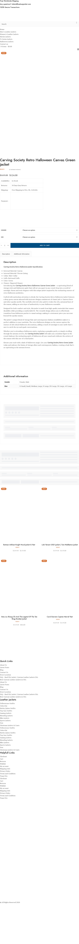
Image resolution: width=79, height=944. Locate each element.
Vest (1, 767)
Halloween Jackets (6, 41)
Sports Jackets (5, 764)
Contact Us (4, 716)
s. (36, 371)
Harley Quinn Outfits (7, 752)
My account (4, 810)
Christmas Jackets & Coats (9, 769)
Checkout (3, 801)
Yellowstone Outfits (7, 747)
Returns (3, 805)
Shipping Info (5, 813)
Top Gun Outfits (6, 755)
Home (2, 29)
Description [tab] (6, 298)
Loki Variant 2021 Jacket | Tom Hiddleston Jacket (60, 589)
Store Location (5, 719)
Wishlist (3, 808)
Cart (1, 803)
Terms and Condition (7, 818)
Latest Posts (4, 711)
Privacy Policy (5, 815)
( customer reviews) (15, 213)
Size (2, 281)
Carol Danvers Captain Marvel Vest (60, 661)
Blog (1, 714)
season (8, 348)
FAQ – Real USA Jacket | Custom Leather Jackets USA (19, 721)
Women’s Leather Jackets (9, 34)
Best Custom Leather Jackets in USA (13, 724)
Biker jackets (4, 762)
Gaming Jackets (5, 757)
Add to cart (45, 289)
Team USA (3, 820)
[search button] (76, 24)
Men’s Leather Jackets (8, 32)
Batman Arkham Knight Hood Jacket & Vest (19, 589)
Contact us (4, 44)
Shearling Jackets (6, 760)
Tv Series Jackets (6, 39)
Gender (3, 274)
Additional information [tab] (21, 298)
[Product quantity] (5, 289)
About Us (3, 709)
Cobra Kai (3, 750)
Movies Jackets (5, 37)
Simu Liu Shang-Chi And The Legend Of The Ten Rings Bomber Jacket (19, 662)
